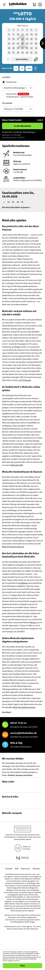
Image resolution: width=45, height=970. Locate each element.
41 (31, 52)
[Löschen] (8, 59)
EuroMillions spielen (10, 890)
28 (36, 43)
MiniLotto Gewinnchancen (13, 546)
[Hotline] (22, 724)
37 (13, 52)
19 (27, 39)
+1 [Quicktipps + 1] (16, 68)
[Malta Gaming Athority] (22, 936)
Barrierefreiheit (8, 852)
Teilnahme (7, 103)
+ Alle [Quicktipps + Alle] (28, 68)
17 (18, 39)
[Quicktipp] (36, 59)
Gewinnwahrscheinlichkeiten (14, 798)
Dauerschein (20, 95)
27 (31, 43)
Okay (22, 965)
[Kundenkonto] (40, 4)
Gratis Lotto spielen (10, 811)
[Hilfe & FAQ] (22, 744)
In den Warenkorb (22, 126)
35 (36, 48)
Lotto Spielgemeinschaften (13, 802)
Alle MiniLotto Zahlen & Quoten (15, 207)
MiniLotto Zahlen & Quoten (24, 707)
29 (9, 48)
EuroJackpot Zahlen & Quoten (14, 882)
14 (36, 34)
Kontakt (5, 838)
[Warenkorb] (34, 4)
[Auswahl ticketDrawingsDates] (17, 109)
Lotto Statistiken (9, 793)
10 (18, 34)
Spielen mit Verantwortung (22, 908)
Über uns (5, 829)
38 (18, 52)
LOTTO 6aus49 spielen (11, 869)
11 (22, 34)
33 (27, 48)
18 (22, 39)
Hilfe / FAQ (6, 825)
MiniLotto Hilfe (17, 465)
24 (18, 43)
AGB (16, 947)
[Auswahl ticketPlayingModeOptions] (17, 87)
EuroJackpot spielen (10, 879)
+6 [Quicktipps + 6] (22, 68)
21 (36, 39)
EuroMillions (23, 583)
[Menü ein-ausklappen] (4, 4)
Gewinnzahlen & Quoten (12, 789)
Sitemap (36, 947)
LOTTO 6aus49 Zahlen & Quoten (15, 872)
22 (9, 43)
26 (27, 43)
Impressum (25, 947)
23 (13, 43)
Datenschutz (7, 848)
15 (9, 39)
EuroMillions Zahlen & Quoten (14, 893)
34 (31, 48)
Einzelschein (11, 82)
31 (18, 48)
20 (31, 39)
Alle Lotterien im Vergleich (13, 807)
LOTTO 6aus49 (25, 380)
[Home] (18, 4)
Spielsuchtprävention (11, 843)
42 (36, 52)
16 (13, 39)
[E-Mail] (22, 735)
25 (22, 43)
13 (31, 34)
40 (27, 52)
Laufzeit (6, 77)
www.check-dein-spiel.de (22, 918)
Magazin (5, 834)
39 (22, 52)
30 (13, 48)
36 (9, 52)
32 (22, 48)
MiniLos (33, 622)
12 (27, 34)
